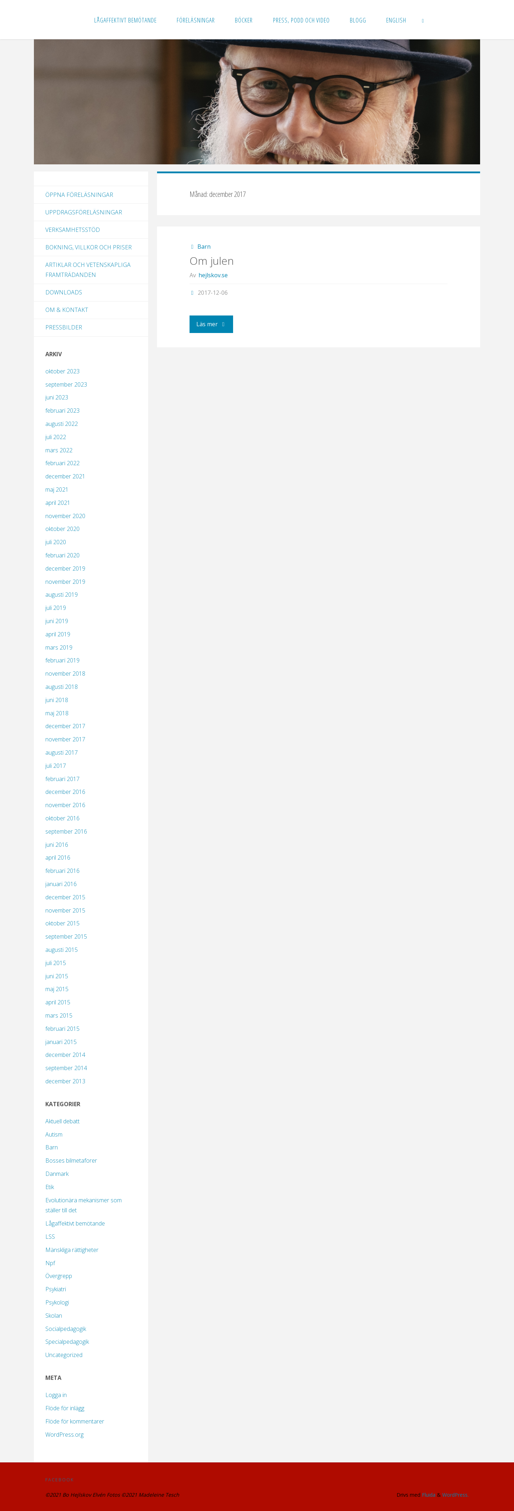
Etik (49, 1187)
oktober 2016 (62, 818)
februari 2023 (62, 410)
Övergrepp (58, 1276)
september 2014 (66, 1068)
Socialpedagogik (65, 1329)
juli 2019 (55, 608)
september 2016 (66, 831)
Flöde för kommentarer (74, 1421)
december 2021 (65, 476)
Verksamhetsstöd (72, 230)
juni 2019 (56, 621)
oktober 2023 (62, 371)
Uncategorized (63, 1355)
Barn (204, 246)
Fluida (427, 1494)
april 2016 (57, 857)
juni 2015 (56, 976)
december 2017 (65, 726)
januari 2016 (61, 884)
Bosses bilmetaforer (71, 1160)
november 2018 (65, 673)
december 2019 (65, 568)
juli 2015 (55, 963)
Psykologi (57, 1302)
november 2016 (65, 805)
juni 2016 (56, 845)
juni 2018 (56, 700)
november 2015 (65, 910)
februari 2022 (62, 463)
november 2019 (65, 582)
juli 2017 (55, 766)
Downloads (63, 292)
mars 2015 (58, 1015)
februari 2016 (62, 871)
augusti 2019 (61, 594)
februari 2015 (62, 1029)
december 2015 (65, 897)
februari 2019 (62, 660)
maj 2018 (57, 713)
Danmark (57, 1174)
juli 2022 (55, 437)
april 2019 (57, 634)
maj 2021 (57, 489)
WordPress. (455, 1494)
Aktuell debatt (62, 1121)
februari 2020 (62, 555)
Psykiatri (55, 1289)
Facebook (59, 1479)
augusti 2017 (61, 752)
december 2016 (65, 792)
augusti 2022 (61, 424)
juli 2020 (55, 542)
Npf (50, 1263)
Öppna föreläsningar (79, 195)
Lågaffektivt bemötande (75, 1223)
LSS (50, 1237)
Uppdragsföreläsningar (83, 212)
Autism (53, 1134)
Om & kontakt (66, 310)
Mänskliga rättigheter (72, 1250)
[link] (423, 19)
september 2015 (66, 936)
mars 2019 (58, 647)
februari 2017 (62, 779)
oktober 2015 (62, 923)
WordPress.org (64, 1434)
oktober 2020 (62, 529)
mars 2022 (58, 450)
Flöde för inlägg (64, 1408)
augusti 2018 (61, 687)
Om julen (212, 260)
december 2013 (65, 1081)
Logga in (56, 1395)
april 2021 (57, 503)
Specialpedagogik (67, 1342)
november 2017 (65, 739)
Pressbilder (63, 327)
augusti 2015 (61, 950)
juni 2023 (56, 397)
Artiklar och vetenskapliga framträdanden (88, 270)
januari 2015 (61, 1042)
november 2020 (65, 516)
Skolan (53, 1315)
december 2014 (65, 1055)
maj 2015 (57, 989)
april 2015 (57, 1002)
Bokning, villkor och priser (88, 247)
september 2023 (66, 384)
